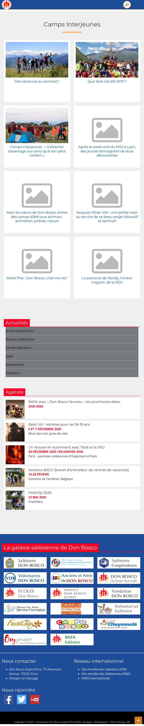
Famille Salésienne (18, 348)
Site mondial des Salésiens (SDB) (103, 669)
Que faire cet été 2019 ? (107, 81)
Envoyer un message (23, 678)
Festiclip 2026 (39, 493)
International (15, 365)
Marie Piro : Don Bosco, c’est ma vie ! (37, 278)
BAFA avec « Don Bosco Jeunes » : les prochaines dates (74, 402)
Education (13, 373)
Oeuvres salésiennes (20, 339)
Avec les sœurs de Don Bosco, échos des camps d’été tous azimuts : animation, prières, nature (37, 216)
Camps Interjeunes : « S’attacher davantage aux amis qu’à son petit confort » (37, 151)
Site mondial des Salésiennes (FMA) (105, 674)
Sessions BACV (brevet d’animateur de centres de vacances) (78, 470)
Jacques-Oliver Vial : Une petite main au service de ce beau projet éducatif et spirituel (107, 216)
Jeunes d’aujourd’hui (20, 331)
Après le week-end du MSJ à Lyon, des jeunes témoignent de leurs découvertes (107, 151)
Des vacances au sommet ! (36, 81)
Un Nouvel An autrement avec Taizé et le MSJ (66, 447)
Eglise (10, 356)
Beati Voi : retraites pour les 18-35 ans (59, 424)
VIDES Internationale (95, 678)
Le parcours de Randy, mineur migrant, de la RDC (107, 280)
